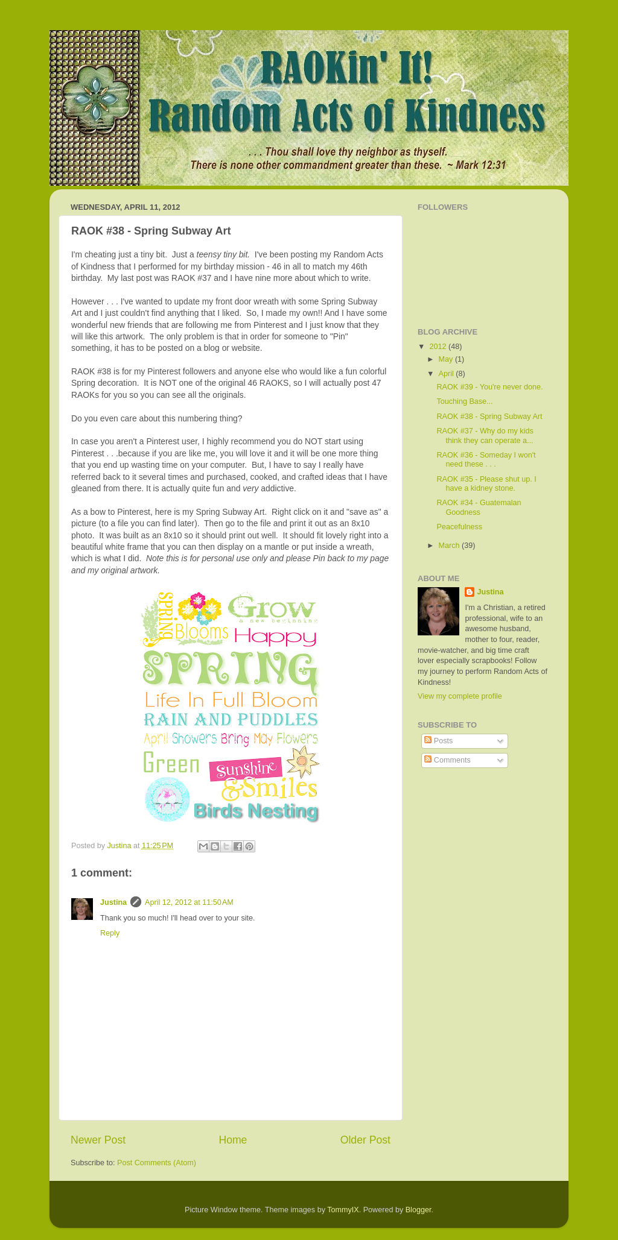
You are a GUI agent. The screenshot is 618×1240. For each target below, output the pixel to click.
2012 (438, 346)
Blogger (419, 1210)
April (447, 374)
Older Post (365, 1140)
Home (232, 1140)
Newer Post (98, 1140)
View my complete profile (460, 696)
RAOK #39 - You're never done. (489, 387)
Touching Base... (464, 401)
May (447, 359)
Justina (113, 902)
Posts (438, 741)
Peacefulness (459, 527)
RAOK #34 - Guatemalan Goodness (478, 507)
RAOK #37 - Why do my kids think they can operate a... (484, 435)
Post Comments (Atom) (156, 1163)
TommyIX (342, 1210)
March (450, 545)
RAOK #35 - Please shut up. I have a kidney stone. (486, 484)
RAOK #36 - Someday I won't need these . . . (485, 459)
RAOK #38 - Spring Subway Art (489, 416)
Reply (109, 933)
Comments (447, 760)
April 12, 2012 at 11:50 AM (189, 902)
